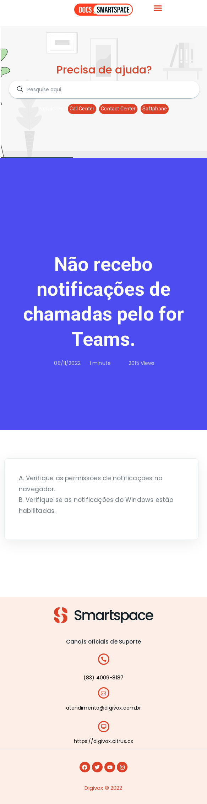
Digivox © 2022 (103, 788)
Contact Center (118, 108)
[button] (158, 8)
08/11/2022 (67, 363)
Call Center (82, 108)
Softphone (154, 108)
